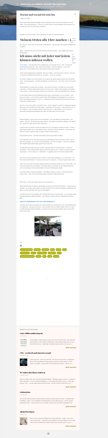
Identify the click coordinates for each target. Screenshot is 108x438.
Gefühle (58, 249)
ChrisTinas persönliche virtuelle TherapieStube (43, 4)
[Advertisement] (86, 37)
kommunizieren (25, 253)
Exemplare (37, 249)
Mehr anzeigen (71, 348)
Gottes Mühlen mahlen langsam (31, 333)
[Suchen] (91, 4)
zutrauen (56, 256)
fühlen (52, 249)
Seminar (38, 256)
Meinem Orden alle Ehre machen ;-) (45, 40)
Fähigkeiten (45, 249)
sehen (59, 253)
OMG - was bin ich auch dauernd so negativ (35, 353)
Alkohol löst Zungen (27, 412)
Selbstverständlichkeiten (27, 256)
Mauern (33, 253)
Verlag (49, 256)
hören (64, 249)
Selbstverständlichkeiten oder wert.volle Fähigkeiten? (37, 201)
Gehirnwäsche (25, 392)
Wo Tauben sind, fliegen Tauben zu (32, 373)
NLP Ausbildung (42, 253)
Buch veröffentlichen (26, 249)
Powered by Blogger (54, 433)
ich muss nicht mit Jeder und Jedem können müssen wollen (45, 58)
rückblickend (52, 253)
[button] (75, 14)
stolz (44, 256)
